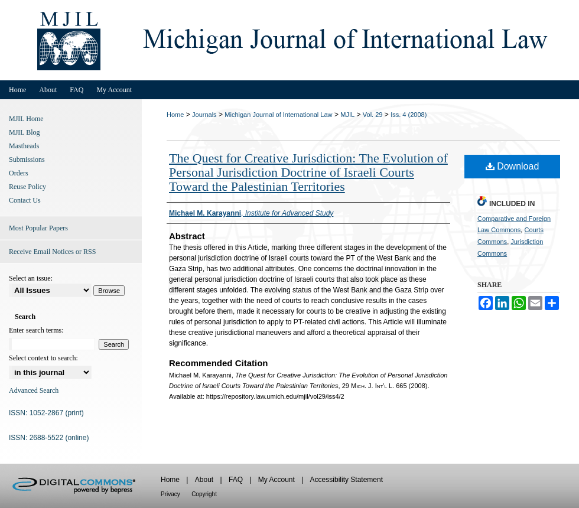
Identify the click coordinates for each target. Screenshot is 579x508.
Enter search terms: (36, 330)
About (204, 480)
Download (512, 166)
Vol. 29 (373, 114)
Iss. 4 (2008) (409, 114)
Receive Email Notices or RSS (52, 252)
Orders (18, 173)
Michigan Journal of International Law (278, 114)
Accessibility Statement (346, 480)
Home (175, 114)
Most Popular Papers (38, 228)
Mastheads (24, 146)
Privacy (170, 494)
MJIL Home (26, 119)
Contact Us (25, 200)
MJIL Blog (24, 132)
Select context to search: (43, 358)
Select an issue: (31, 278)
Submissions (27, 159)
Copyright (204, 494)
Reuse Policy (27, 187)
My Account (276, 480)
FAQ (236, 480)
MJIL (347, 114)
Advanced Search (33, 390)
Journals (204, 114)
